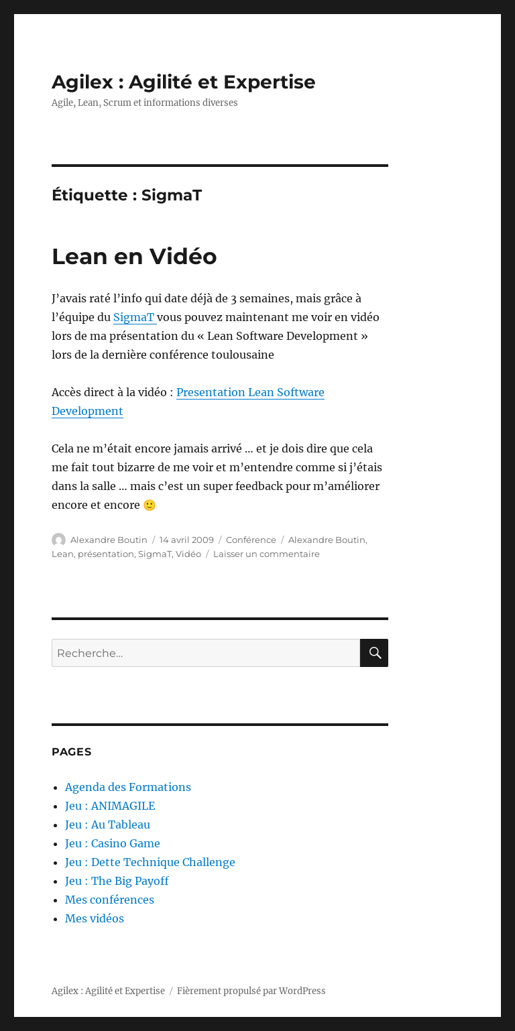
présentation (106, 553)
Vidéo (188, 553)
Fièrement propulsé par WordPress (251, 991)
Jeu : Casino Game (112, 843)
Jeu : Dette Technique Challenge (150, 862)
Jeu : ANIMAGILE (110, 805)
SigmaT (135, 317)
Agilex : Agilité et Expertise (184, 81)
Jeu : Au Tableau (107, 824)
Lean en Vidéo (134, 256)
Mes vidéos (94, 918)
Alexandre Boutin (109, 539)
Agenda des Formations (128, 787)
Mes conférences (109, 899)
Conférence (251, 539)
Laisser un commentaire (266, 553)
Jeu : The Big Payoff (117, 881)
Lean (63, 553)
